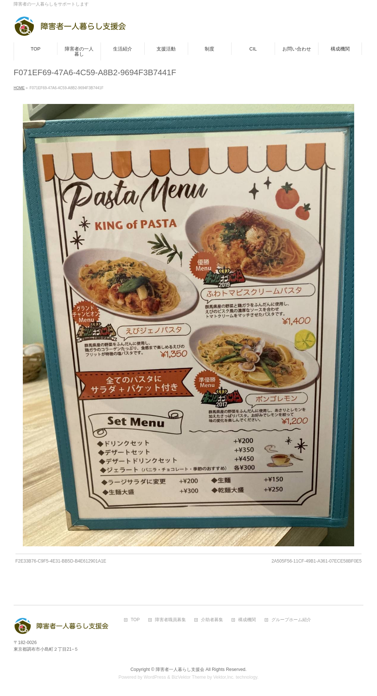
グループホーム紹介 (291, 619)
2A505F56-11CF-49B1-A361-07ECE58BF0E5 (316, 561)
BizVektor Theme (189, 677)
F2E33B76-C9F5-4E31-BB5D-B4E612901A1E (60, 561)
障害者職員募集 (170, 619)
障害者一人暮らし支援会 (180, 669)
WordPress (155, 677)
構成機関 (247, 619)
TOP (135, 619)
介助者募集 (212, 619)
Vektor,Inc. (224, 677)
